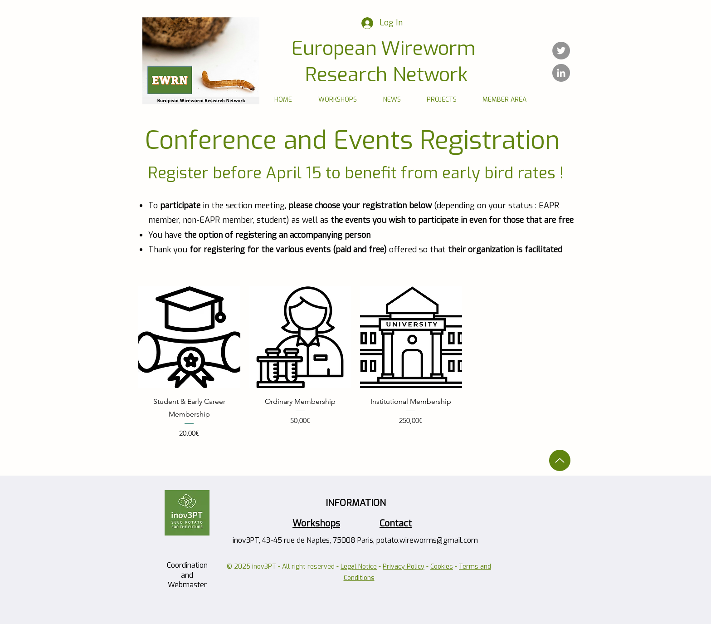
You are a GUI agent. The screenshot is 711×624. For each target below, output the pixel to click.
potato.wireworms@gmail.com (427, 540)
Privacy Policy (403, 566)
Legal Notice (359, 566)
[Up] (559, 460)
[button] (337, 99)
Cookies (441, 566)
